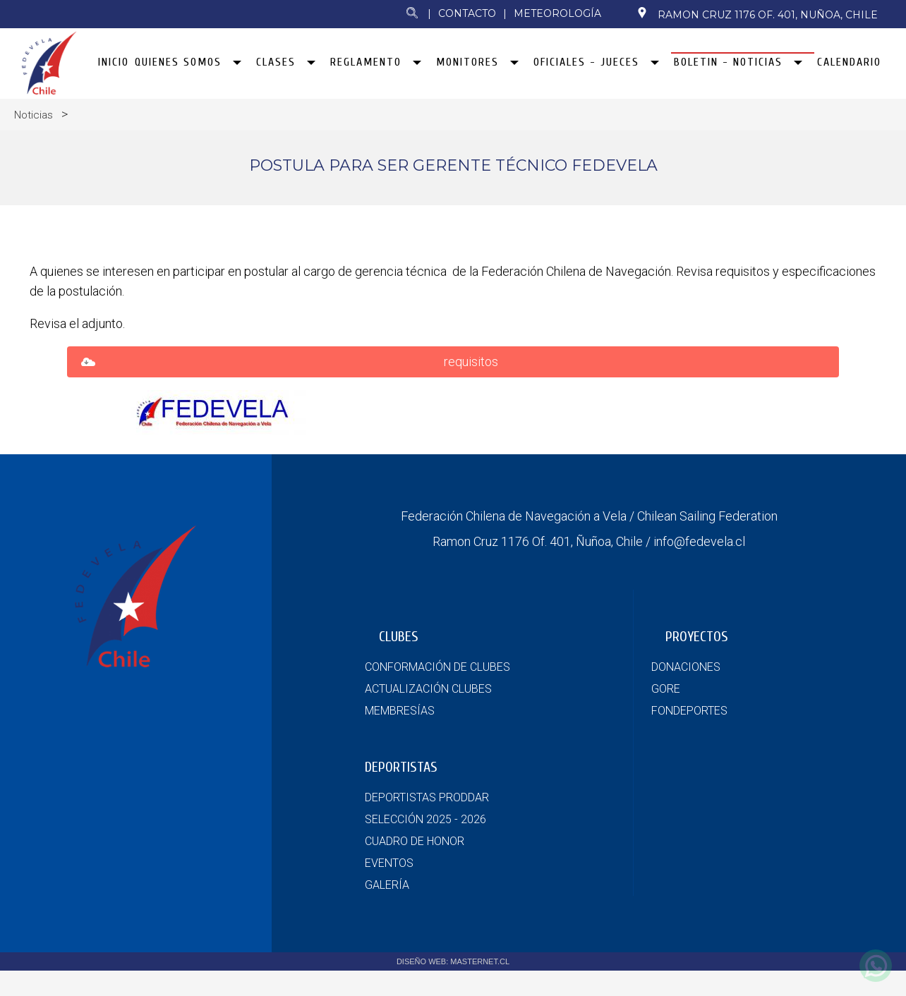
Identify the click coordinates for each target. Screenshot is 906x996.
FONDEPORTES (689, 738)
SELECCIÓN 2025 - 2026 (425, 847)
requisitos (471, 389)
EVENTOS (389, 890)
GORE (665, 716)
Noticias (33, 117)
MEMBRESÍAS (400, 738)
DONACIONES (685, 694)
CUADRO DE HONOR (414, 868)
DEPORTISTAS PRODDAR (427, 825)
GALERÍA (387, 912)
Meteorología (557, 13)
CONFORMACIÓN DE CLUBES (437, 694)
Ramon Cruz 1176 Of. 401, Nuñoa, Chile (757, 14)
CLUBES (398, 664)
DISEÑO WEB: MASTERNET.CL (453, 989)
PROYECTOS (696, 664)
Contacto (467, 13)
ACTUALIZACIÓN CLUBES (428, 716)
